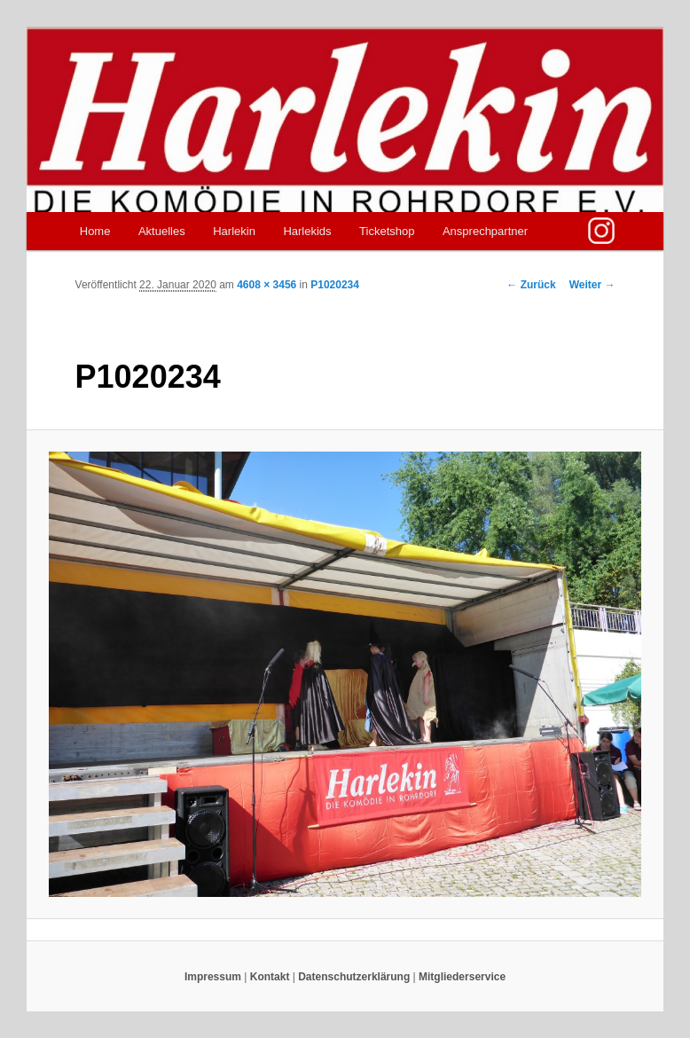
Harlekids (307, 231)
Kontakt (270, 977)
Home (95, 231)
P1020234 (334, 285)
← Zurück (530, 285)
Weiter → (592, 285)
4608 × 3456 (266, 285)
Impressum (212, 977)
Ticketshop (386, 231)
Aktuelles (161, 231)
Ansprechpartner (485, 231)
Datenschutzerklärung (354, 977)
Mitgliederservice (462, 977)
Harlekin (234, 231)
